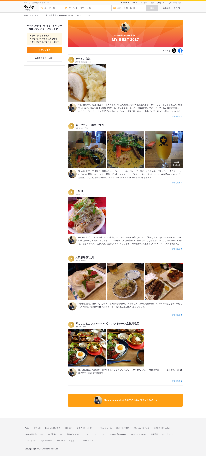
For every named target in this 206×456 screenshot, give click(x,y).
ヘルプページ (167, 434)
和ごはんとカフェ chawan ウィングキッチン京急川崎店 (107, 323)
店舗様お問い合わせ (162, 428)
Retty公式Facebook (118, 434)
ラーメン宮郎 (83, 58)
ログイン (177, 8)
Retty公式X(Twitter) (138, 434)
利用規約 (68, 428)
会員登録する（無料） (44, 58)
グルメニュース (175, 3)
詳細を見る (176, 116)
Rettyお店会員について (34, 434)
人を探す (124, 2)
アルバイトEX (30, 441)
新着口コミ (161, 3)
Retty (27, 428)
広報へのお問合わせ (141, 428)
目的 (152, 3)
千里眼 (79, 191)
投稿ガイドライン (74, 434)
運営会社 (37, 428)
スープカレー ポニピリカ (89, 125)
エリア (134, 3)
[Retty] (29, 7)
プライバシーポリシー (86, 428)
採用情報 (154, 434)
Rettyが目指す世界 (52, 428)
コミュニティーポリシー (96, 434)
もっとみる (176, 163)
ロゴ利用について (55, 434)
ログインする (44, 50)
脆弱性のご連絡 (122, 428)
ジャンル (144, 3)
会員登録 (166, 8)
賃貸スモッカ (46, 441)
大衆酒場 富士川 (84, 257)
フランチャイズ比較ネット (67, 441)
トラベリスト (87, 441)
